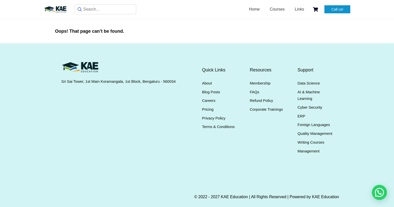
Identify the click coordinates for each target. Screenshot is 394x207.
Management (309, 151)
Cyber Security (310, 107)
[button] (379, 192)
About (207, 83)
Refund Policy (261, 100)
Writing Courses (311, 142)
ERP (301, 116)
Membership (260, 83)
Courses (277, 9)
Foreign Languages (314, 124)
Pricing (208, 109)
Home (254, 9)
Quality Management (315, 133)
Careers (208, 100)
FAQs (254, 92)
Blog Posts (211, 92)
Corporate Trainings (266, 109)
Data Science (309, 83)
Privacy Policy (213, 118)
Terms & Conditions (218, 127)
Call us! (337, 9)
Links (299, 9)
